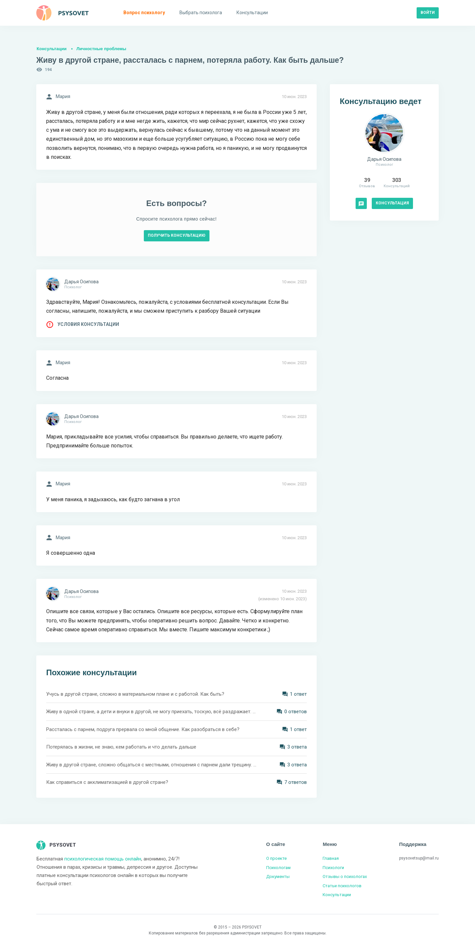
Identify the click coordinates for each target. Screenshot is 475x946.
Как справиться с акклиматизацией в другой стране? (107, 782)
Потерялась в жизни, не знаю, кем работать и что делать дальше (121, 747)
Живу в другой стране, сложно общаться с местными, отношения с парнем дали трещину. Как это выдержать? (151, 765)
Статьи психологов (342, 885)
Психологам (278, 867)
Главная (331, 858)
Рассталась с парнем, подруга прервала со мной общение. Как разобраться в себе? (142, 729)
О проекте (276, 858)
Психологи (333, 867)
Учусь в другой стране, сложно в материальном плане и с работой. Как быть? (135, 694)
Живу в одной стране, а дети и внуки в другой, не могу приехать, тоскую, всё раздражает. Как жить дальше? (151, 712)
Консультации (52, 48)
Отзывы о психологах (345, 876)
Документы (278, 876)
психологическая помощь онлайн (102, 859)
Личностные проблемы (101, 48)
